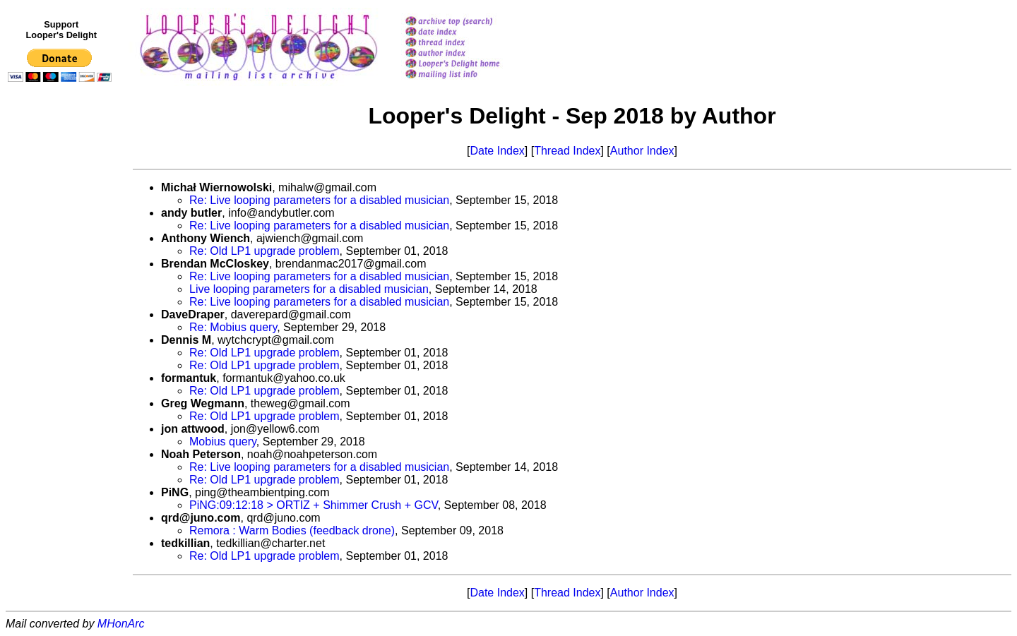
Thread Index (567, 151)
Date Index (497, 151)
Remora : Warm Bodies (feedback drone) (292, 530)
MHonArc (121, 624)
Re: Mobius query (233, 327)
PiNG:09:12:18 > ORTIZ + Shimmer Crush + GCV (313, 505)
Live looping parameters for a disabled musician (309, 289)
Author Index (642, 151)
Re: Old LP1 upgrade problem (264, 251)
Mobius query (222, 442)
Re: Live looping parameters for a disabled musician (319, 200)
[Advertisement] (62, 379)
